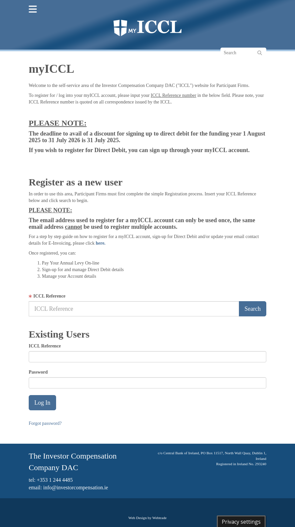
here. (101, 243)
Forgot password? (45, 423)
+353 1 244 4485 (55, 480)
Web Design (137, 518)
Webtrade (159, 518)
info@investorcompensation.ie (75, 487)
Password (38, 372)
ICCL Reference (49, 296)
